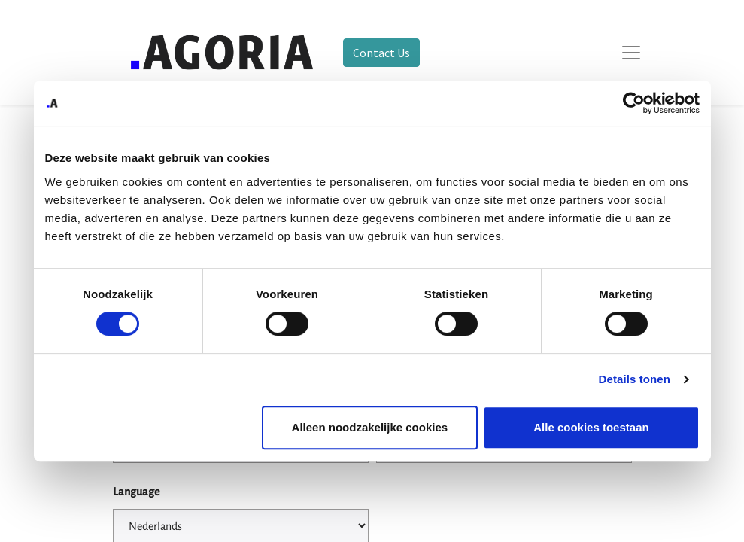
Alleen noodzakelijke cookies (370, 427)
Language (136, 492)
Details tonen (634, 379)
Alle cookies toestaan (590, 427)
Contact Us (381, 52)
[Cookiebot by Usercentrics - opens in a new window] (634, 103)
